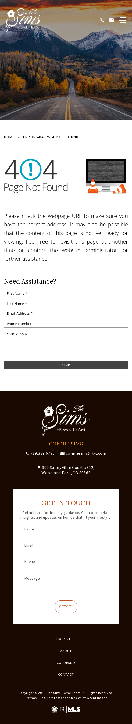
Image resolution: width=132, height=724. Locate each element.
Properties (65, 639)
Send (66, 606)
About (66, 651)
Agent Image (97, 698)
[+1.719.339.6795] (103, 20)
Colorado (66, 663)
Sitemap (30, 698)
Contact (66, 674)
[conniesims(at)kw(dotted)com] (112, 20)
